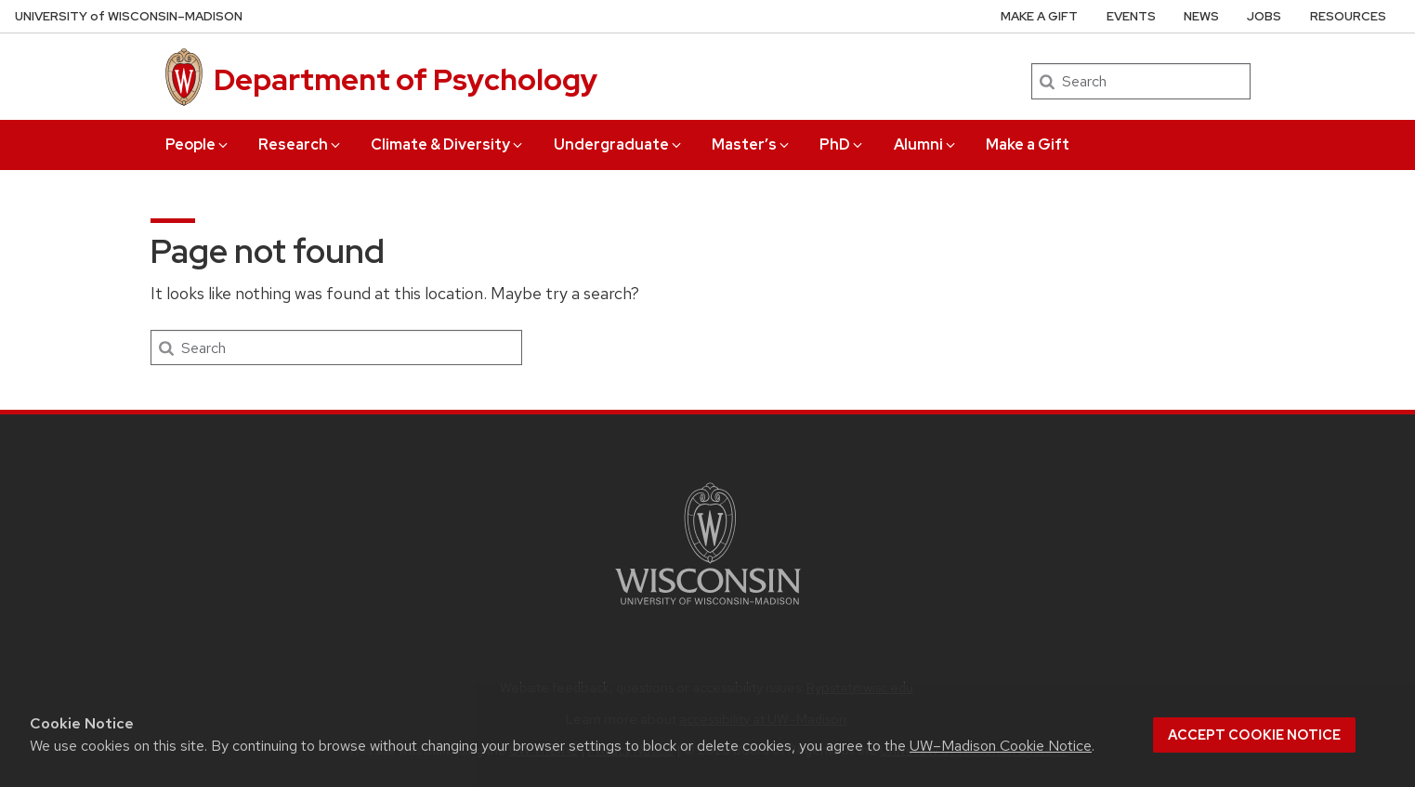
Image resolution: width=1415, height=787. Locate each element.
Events (1131, 16)
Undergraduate (619, 144)
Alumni (926, 144)
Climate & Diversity (448, 144)
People (197, 144)
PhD (842, 144)
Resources (1348, 16)
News (1201, 16)
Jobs (1264, 16)
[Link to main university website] (708, 608)
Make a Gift (1027, 144)
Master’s (752, 144)
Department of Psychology (405, 79)
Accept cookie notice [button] (1254, 735)
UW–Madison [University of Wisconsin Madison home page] (128, 16)
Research (300, 144)
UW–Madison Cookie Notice (1001, 745)
